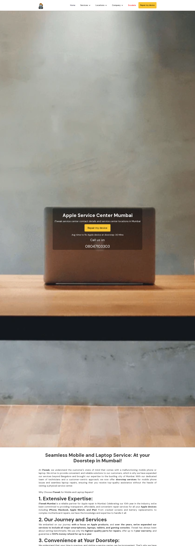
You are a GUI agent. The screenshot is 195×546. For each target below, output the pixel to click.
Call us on (97, 240)
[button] (85, 5)
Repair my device (147, 5)
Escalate (132, 5)
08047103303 (97, 246)
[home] (41, 5)
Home (72, 5)
